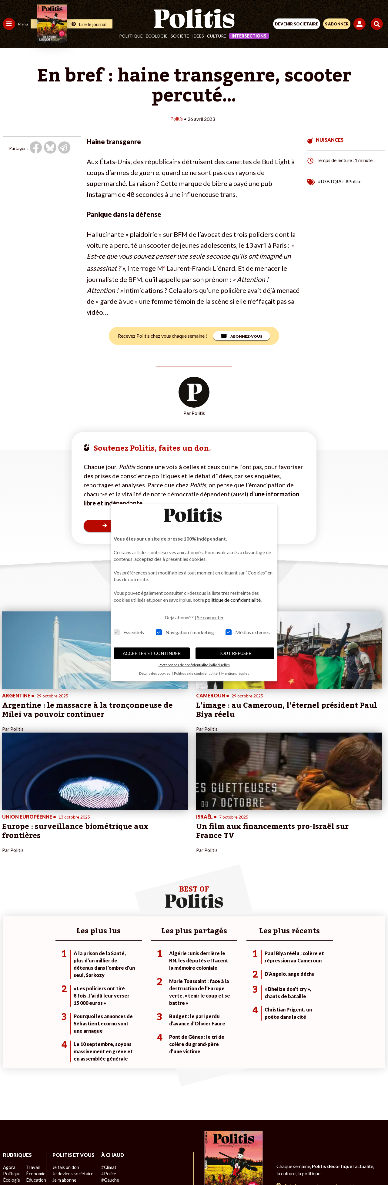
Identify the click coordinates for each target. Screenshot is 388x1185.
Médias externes (248, 632)
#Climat (106, 1042)
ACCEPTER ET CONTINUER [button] (152, 653)
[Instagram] (180, 1164)
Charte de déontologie (151, 1142)
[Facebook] (123, 1164)
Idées (198, 35)
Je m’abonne (63, 1061)
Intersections (249, 35)
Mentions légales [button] (235, 673)
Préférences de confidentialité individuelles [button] (194, 665)
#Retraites (109, 1061)
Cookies (314, 1142)
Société (180, 35)
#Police (353, 181)
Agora (9, 1042)
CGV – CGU (195, 1142)
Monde (9, 1081)
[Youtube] (162, 1164)
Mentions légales (102, 1142)
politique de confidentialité (233, 600)
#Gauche (107, 1055)
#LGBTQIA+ (331, 181)
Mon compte (63, 1087)
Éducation (35, 1055)
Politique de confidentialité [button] (196, 673)
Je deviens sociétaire (71, 1055)
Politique (131, 35)
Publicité (288, 1142)
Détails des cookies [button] (155, 673)
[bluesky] (142, 1164)
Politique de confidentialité (244, 1142)
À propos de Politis (69, 1081)
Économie (34, 1049)
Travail (31, 1042)
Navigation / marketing (185, 632)
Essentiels (129, 632)
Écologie (157, 35)
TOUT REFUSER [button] (235, 653)
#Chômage (109, 1068)
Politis (176, 118)
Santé (31, 1061)
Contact (68, 1142)
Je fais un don (64, 1049)
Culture (216, 35)
